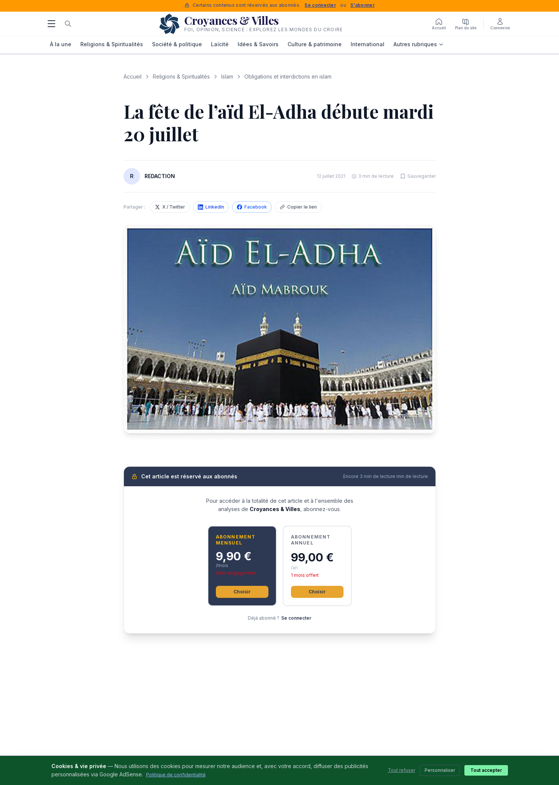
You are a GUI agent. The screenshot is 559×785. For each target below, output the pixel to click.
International (367, 44)
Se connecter (320, 5)
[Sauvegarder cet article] (418, 176)
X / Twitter (170, 207)
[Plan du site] (465, 23)
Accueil (133, 76)
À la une (60, 44)
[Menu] (51, 24)
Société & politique (177, 44)
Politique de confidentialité (176, 774)
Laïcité (220, 44)
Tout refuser (401, 770)
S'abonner (362, 5)
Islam (227, 76)
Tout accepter (486, 770)
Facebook (252, 207)
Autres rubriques (418, 44)
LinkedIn (211, 207)
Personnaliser (440, 770)
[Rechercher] (68, 24)
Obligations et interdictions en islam (287, 76)
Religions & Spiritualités (111, 44)
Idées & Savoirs (258, 44)
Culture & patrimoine (315, 44)
